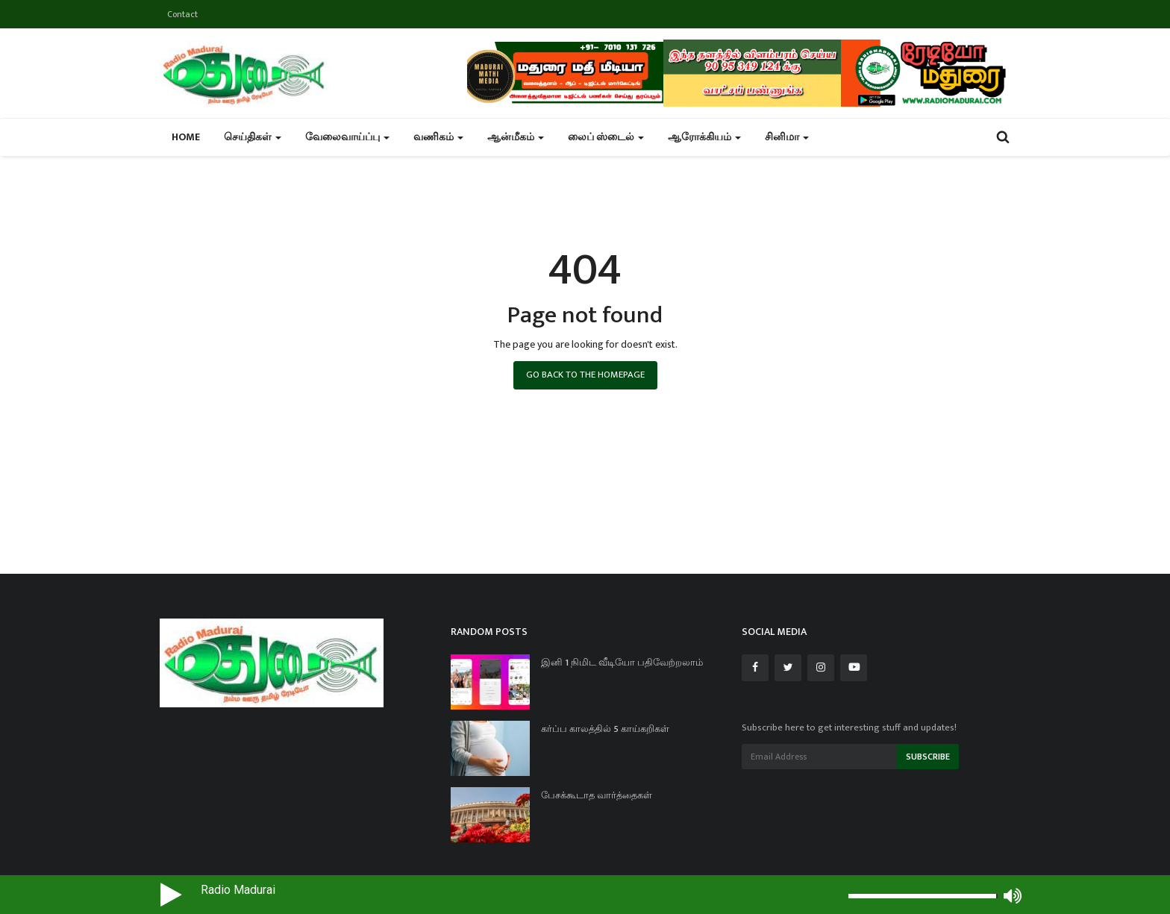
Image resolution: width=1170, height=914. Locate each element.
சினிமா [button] (787, 136)
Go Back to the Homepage (585, 374)
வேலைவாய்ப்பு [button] (347, 136)
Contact (182, 14)
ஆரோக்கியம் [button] (704, 136)
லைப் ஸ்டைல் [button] (606, 136)
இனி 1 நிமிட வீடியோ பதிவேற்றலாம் (622, 662)
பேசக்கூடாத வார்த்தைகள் (596, 795)
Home (186, 136)
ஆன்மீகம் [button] (515, 136)
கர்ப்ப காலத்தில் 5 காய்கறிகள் (605, 729)
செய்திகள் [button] (252, 136)
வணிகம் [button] (438, 136)
